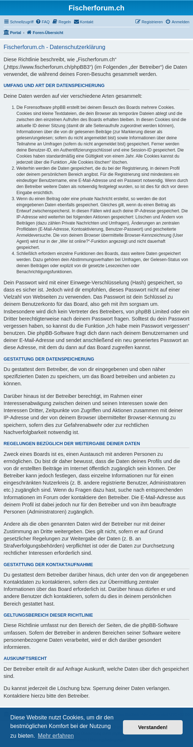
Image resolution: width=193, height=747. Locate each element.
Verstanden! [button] (153, 727)
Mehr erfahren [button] (56, 736)
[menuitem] (42, 22)
